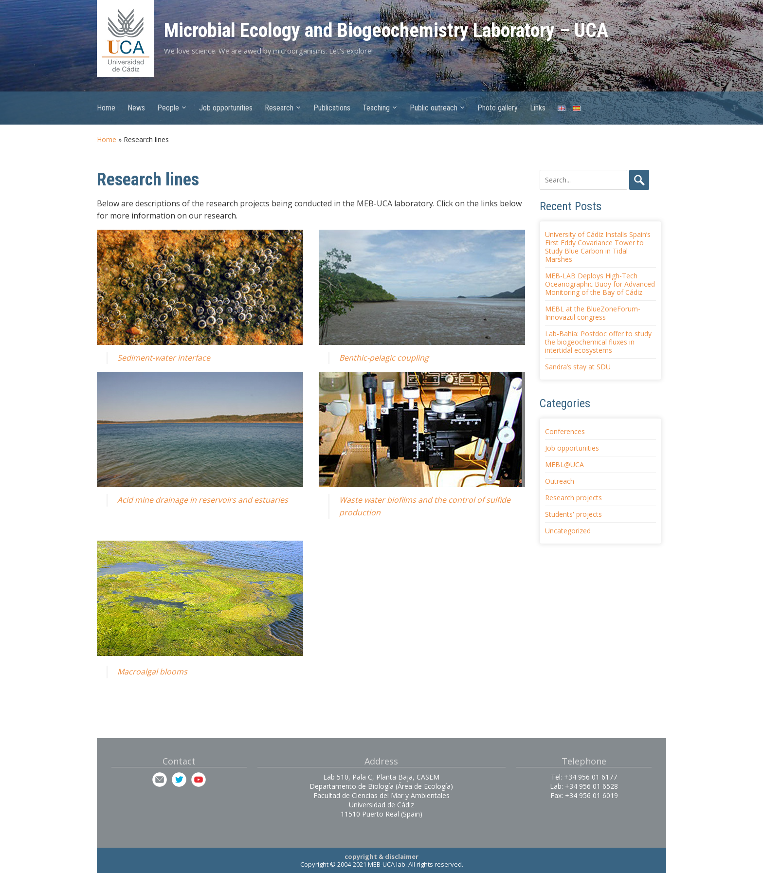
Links (537, 107)
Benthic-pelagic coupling (384, 357)
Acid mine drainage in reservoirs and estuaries (202, 499)
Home (106, 107)
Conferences (565, 431)
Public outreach (433, 107)
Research (279, 107)
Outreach (559, 481)
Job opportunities (226, 107)
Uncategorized (568, 530)
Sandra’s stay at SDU (578, 366)
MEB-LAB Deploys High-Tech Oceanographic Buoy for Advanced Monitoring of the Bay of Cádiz (600, 284)
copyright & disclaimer (381, 856)
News (136, 107)
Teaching (376, 107)
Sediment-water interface (163, 357)
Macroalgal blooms (152, 671)
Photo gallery (497, 107)
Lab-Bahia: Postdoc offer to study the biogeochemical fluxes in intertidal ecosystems (598, 342)
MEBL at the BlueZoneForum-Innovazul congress (592, 313)
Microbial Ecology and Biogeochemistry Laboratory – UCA (386, 30)
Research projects (573, 497)
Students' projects (573, 514)
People (168, 107)
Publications (331, 107)
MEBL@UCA (564, 464)
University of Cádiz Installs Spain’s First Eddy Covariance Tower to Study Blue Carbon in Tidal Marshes (598, 247)
